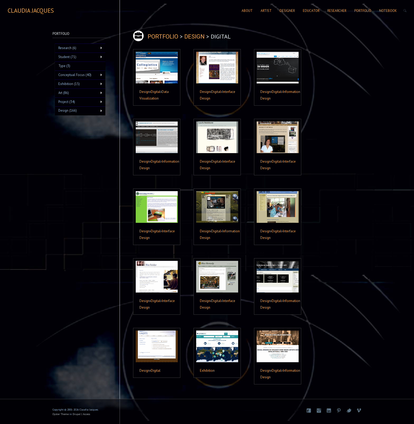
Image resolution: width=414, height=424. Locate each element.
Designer (287, 10)
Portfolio (362, 10)
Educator (311, 10)
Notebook (388, 10)
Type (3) (64, 66)
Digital (156, 91)
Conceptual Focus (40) (78, 75)
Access (86, 414)
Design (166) (78, 110)
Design (144, 91)
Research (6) (78, 48)
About (247, 10)
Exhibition (207, 370)
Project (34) (78, 102)
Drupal (77, 414)
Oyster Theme (61, 414)
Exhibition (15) (78, 84)
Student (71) (78, 57)
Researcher (336, 10)
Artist (266, 10)
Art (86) (78, 93)
